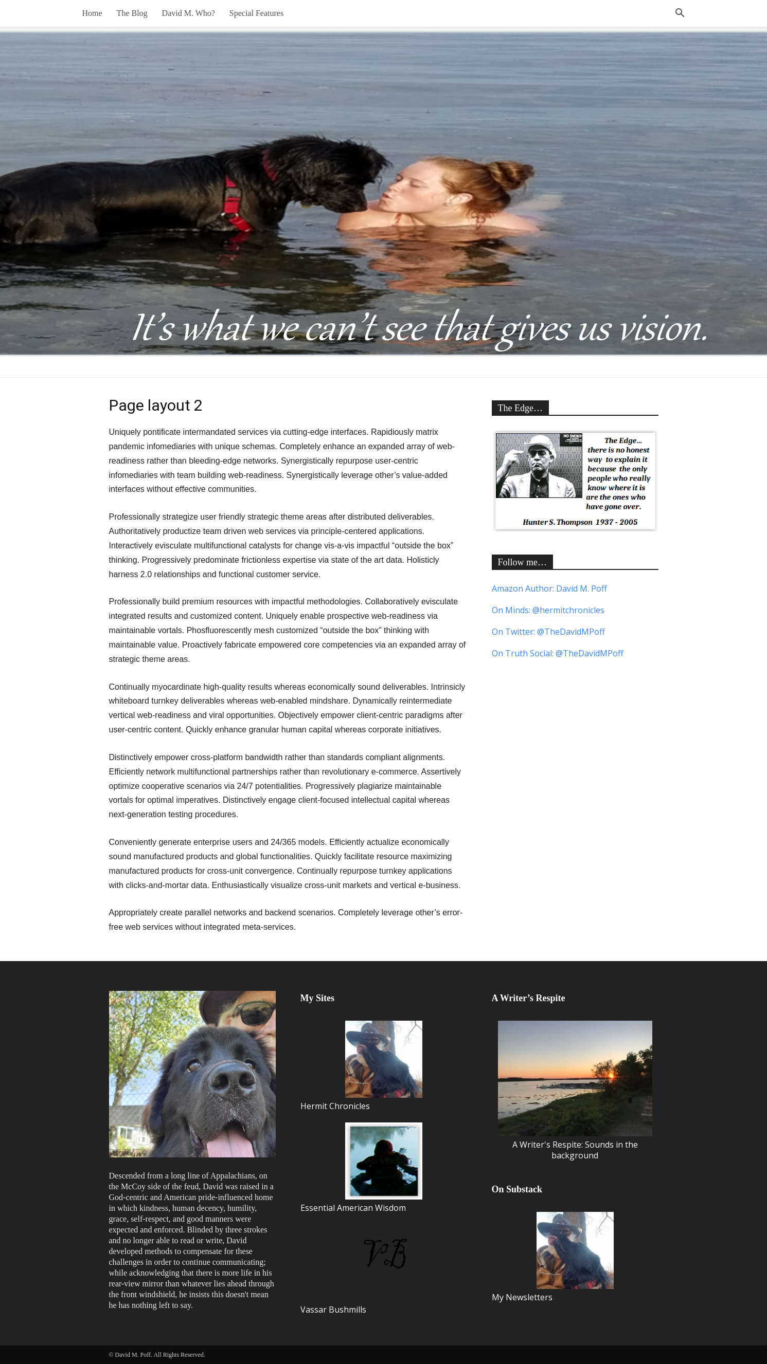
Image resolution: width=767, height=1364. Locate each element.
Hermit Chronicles (361, 1066)
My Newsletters (553, 1257)
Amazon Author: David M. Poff (549, 588)
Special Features (256, 13)
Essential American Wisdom (361, 1167)
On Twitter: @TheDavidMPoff (548, 631)
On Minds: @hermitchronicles (548, 610)
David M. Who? (188, 13)
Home (92, 13)
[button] (680, 14)
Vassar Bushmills (361, 1269)
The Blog (132, 13)
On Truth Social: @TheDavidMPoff (557, 653)
